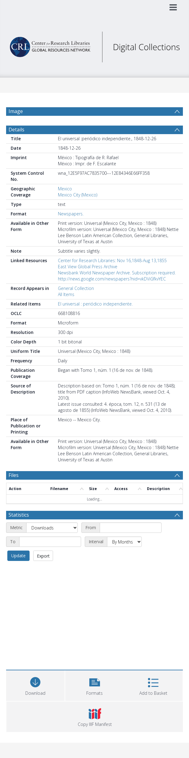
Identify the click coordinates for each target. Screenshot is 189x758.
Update (18, 555)
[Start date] (131, 527)
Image (16, 111)
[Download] (35, 684)
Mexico (65, 189)
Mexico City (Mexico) (77, 195)
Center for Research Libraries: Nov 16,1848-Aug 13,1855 (112, 260)
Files (14, 475)
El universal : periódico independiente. (95, 304)
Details (16, 129)
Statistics (19, 514)
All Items (66, 294)
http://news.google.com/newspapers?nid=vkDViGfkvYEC (112, 279)
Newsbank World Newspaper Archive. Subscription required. (117, 273)
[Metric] (52, 527)
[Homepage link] (94, 45)
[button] (94, 684)
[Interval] (124, 541)
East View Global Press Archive (87, 266)
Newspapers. (71, 214)
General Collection (76, 288)
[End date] (50, 541)
